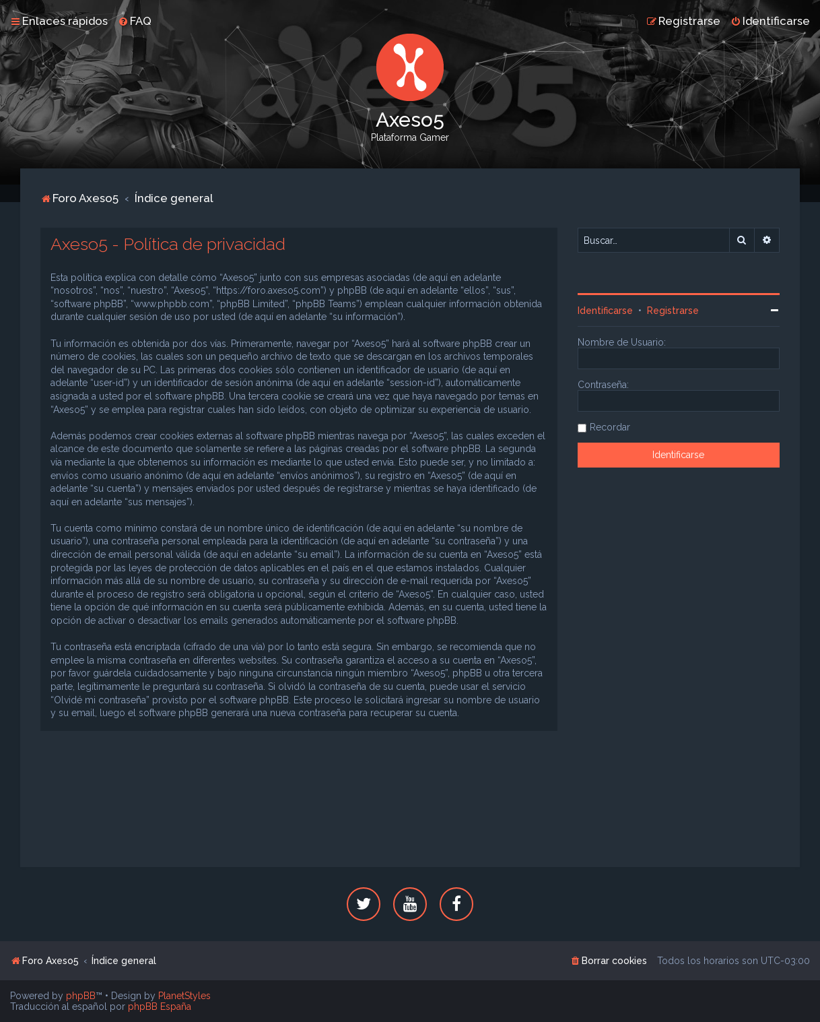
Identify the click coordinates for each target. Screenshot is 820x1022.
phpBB (81, 995)
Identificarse (605, 310)
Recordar (610, 427)
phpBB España (159, 1006)
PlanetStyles (184, 995)
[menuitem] (134, 20)
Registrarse (673, 310)
